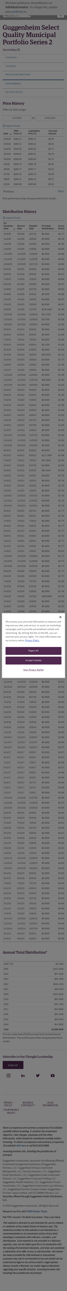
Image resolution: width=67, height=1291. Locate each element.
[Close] (60, 617)
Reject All (33, 651)
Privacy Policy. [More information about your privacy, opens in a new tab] (32, 640)
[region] (33, 645)
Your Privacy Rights (33, 670)
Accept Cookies (33, 660)
